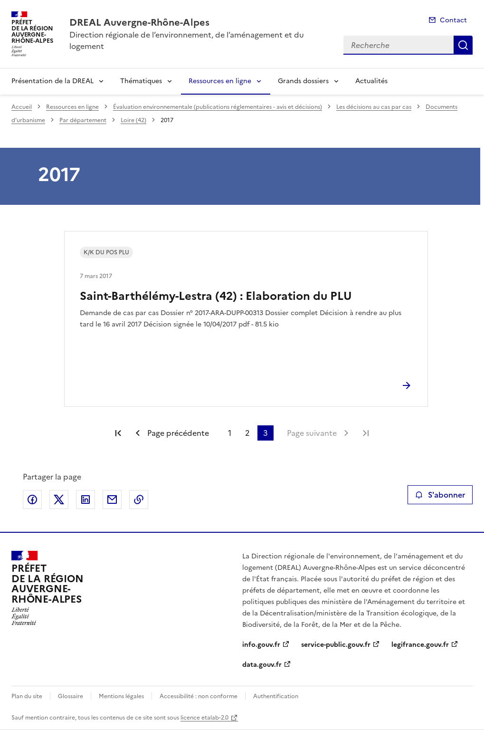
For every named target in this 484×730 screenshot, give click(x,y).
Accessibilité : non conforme (198, 696)
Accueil (21, 107)
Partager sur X (58, 499)
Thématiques (141, 81)
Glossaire (70, 696)
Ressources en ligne (220, 81)
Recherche (463, 45)
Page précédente (178, 433)
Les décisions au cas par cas (373, 107)
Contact (453, 20)
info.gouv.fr (261, 645)
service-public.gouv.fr (335, 645)
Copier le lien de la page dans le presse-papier (138, 499)
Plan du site (26, 696)
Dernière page (365, 433)
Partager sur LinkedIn (85, 499)
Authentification (275, 696)
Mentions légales (121, 696)
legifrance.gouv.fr (420, 645)
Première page (118, 433)
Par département (82, 120)
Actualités (371, 81)
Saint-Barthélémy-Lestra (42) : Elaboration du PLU (216, 296)
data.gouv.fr (262, 665)
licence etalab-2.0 (204, 717)
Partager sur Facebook (32, 499)
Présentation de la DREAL (52, 81)
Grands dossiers (303, 81)
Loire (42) (133, 120)
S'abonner (440, 494)
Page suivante (312, 433)
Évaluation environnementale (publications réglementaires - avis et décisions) (217, 107)
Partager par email (112, 499)
